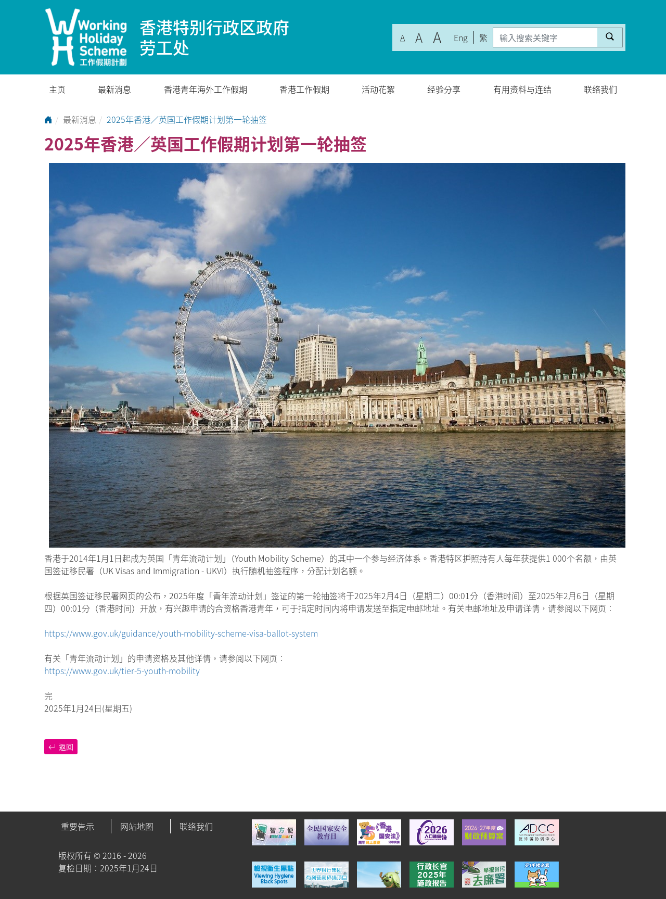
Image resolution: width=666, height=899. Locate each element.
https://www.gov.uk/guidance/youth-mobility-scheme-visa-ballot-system (181, 633)
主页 (57, 89)
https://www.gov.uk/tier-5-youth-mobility (122, 670)
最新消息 (114, 89)
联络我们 (600, 89)
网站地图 (136, 826)
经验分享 (443, 89)
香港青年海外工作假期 (205, 89)
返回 (60, 746)
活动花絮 (378, 89)
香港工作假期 (304, 89)
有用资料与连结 (522, 89)
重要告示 (77, 826)
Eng (461, 37)
